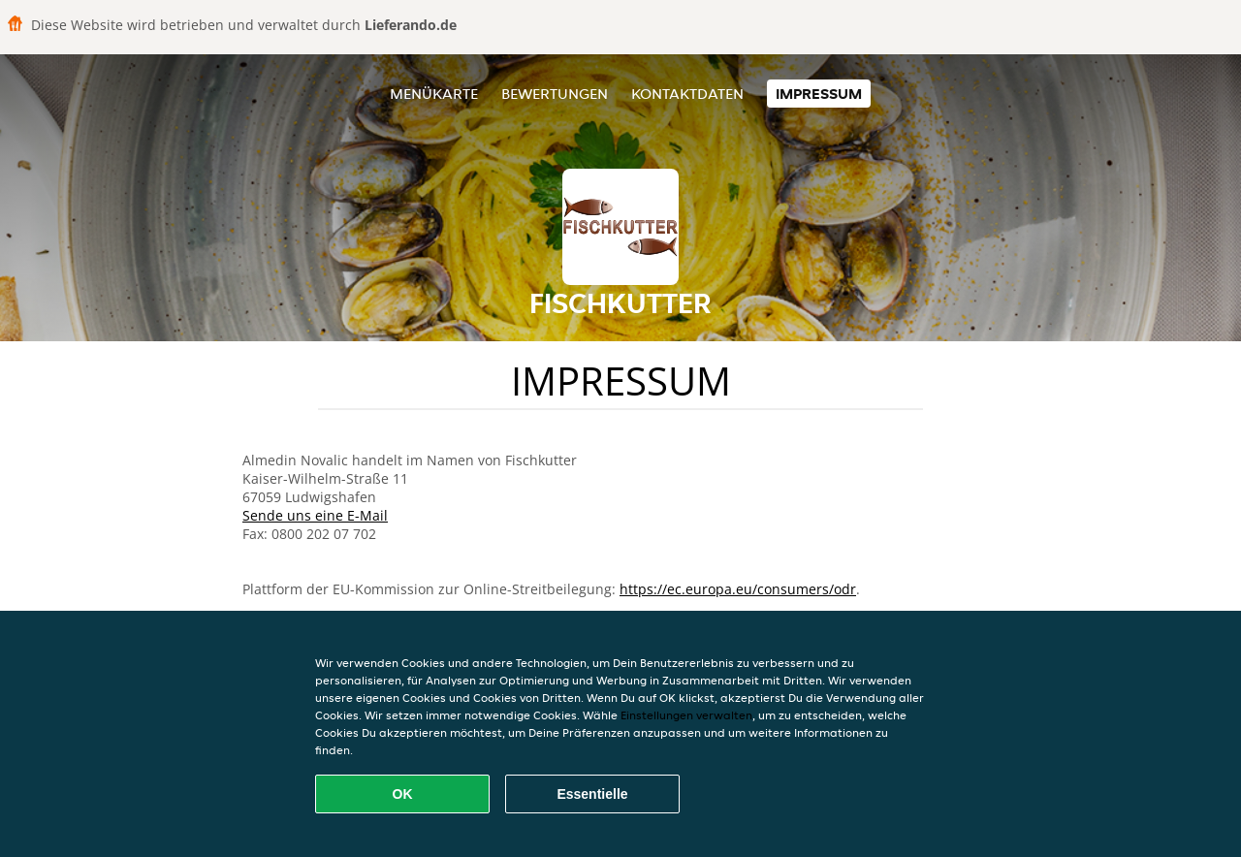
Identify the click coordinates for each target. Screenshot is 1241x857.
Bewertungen (554, 93)
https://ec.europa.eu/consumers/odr (738, 589)
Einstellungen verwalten (686, 715)
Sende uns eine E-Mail (315, 515)
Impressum (819, 93)
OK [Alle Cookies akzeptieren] (403, 794)
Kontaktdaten (687, 93)
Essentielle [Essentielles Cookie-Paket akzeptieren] (592, 794)
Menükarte (434, 93)
